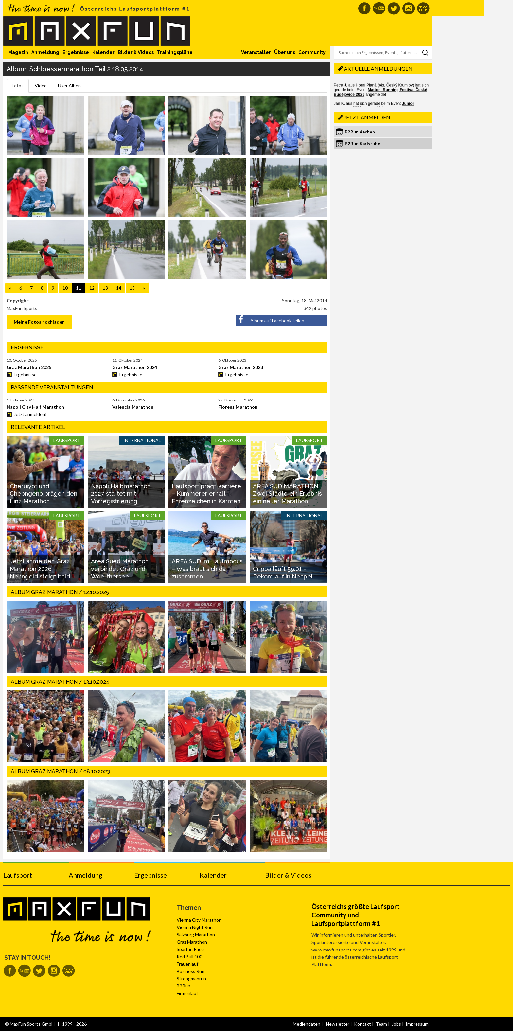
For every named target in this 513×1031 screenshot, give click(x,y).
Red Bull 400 (189, 956)
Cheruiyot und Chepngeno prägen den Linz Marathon (43, 494)
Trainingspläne (175, 52)
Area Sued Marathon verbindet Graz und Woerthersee (120, 569)
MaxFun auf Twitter (393, 8)
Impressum (417, 1024)
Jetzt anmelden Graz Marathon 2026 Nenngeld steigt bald (40, 569)
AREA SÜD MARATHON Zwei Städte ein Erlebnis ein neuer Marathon (287, 494)
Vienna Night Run (195, 927)
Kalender (103, 52)
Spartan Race (190, 949)
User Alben (69, 85)
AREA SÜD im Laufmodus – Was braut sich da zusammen (207, 569)
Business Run (190, 971)
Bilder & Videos (136, 52)
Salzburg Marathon (196, 934)
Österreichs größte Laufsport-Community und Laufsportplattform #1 (356, 914)
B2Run (183, 985)
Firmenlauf (187, 993)
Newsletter (337, 1024)
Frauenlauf (187, 964)
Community (312, 52)
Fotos (18, 85)
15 (132, 288)
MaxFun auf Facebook (364, 8)
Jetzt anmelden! (30, 414)
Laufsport (17, 875)
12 (92, 288)
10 (65, 288)
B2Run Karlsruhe (362, 143)
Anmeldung (45, 52)
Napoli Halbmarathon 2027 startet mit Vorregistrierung (120, 494)
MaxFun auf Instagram (408, 8)
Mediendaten (306, 1024)
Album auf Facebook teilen (270, 319)
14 (118, 288)
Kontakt (362, 1024)
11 (78, 288)
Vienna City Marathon (199, 920)
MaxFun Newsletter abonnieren (423, 8)
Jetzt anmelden (367, 117)
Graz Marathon (192, 942)
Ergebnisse (75, 52)
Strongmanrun (191, 978)
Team (381, 1024)
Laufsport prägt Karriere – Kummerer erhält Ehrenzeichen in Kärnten (206, 494)
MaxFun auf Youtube (379, 8)
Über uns (284, 52)
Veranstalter (256, 52)
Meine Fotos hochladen (39, 322)
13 (105, 288)
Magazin (18, 52)
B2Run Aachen (360, 131)
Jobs (396, 1024)
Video (41, 85)
